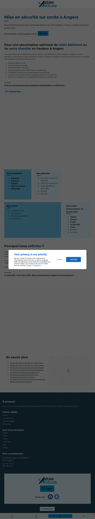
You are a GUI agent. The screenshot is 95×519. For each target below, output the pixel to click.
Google (29, 265)
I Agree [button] (73, 259)
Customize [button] (59, 259)
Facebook (36, 265)
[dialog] (47, 259)
